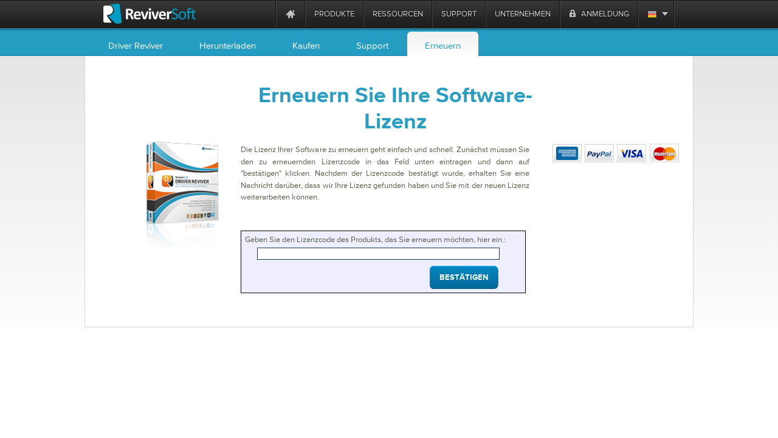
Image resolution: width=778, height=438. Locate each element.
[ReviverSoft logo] (149, 14)
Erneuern (443, 45)
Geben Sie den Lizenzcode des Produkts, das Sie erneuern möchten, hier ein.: (375, 239)
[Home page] (291, 13)
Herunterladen (227, 45)
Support (372, 45)
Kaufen (306, 45)
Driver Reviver (135, 45)
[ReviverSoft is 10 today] (264, 13)
